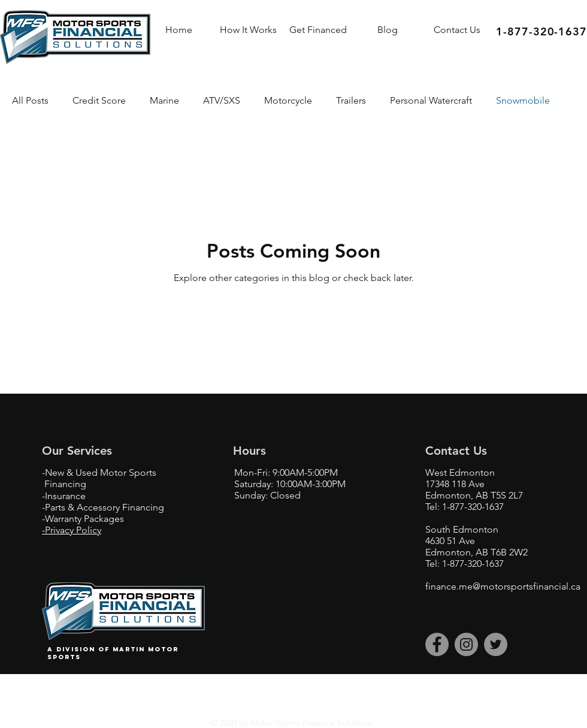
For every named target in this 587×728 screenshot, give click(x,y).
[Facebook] (437, 644)
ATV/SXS (221, 100)
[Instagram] (466, 644)
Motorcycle (288, 100)
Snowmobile (523, 100)
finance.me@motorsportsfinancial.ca (502, 586)
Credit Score (99, 100)
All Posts (30, 100)
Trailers (351, 100)
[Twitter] (495, 644)
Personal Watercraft (431, 100)
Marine (164, 100)
